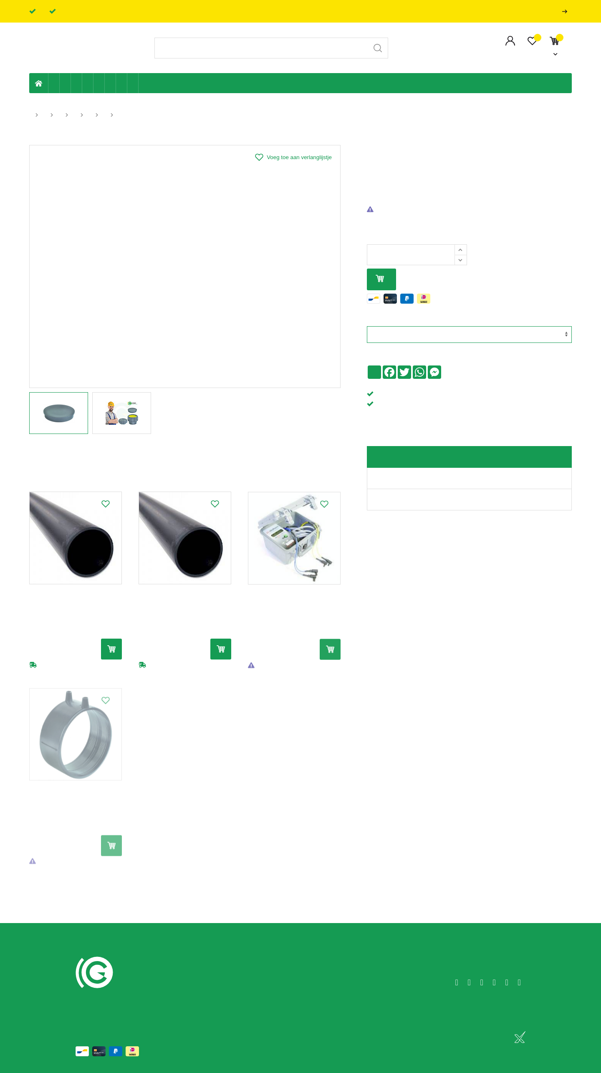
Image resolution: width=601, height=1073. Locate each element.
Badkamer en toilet (144, 83)
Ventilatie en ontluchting (99, 83)
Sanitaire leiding (87, 83)
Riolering (65, 83)
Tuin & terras (76, 83)
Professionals (566, 11)
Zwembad (133, 83)
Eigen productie (54, 83)
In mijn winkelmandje (380, 279)
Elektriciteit (110, 83)
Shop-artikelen (121, 83)
